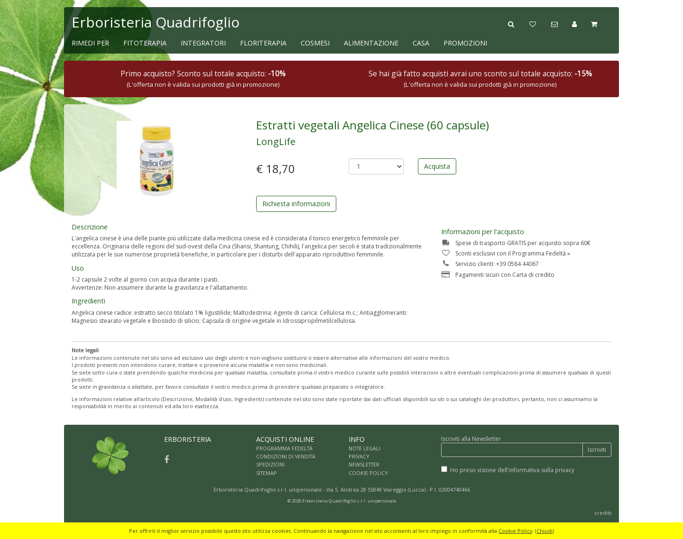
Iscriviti (597, 450)
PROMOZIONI (465, 42)
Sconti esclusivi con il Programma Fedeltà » (505, 253)
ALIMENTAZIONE (371, 42)
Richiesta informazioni (296, 203)
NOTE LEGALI (364, 448)
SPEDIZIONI (270, 464)
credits (602, 512)
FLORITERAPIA (263, 42)
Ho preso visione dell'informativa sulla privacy (512, 470)
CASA (421, 42)
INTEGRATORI (203, 42)
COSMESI (315, 42)
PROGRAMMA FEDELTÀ (284, 448)
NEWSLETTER (364, 464)
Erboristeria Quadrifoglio (156, 22)
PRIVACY (359, 456)
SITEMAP (266, 472)
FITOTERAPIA (144, 42)
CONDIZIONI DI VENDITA (285, 456)
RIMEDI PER (90, 42)
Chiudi (544, 530)
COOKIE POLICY (368, 472)
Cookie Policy (515, 530)
